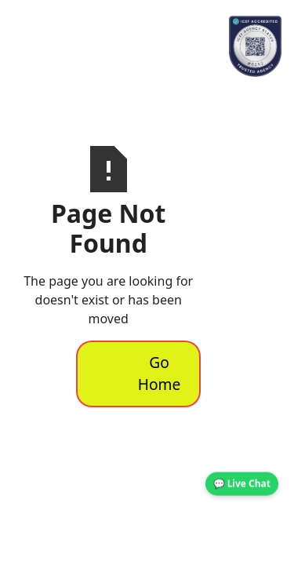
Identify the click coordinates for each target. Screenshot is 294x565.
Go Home (159, 374)
